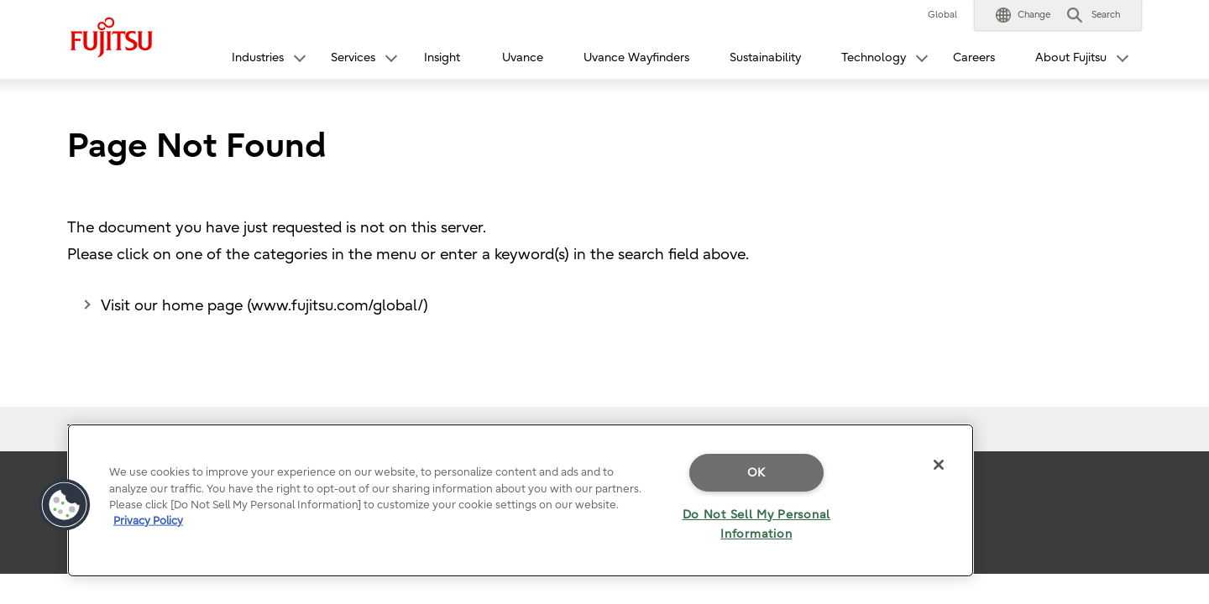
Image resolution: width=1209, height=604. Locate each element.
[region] (520, 500)
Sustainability (765, 57)
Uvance (522, 57)
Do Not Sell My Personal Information (757, 524)
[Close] (938, 464)
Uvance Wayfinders (636, 57)
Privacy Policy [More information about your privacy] (148, 520)
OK (756, 473)
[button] (1023, 15)
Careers (974, 57)
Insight (442, 57)
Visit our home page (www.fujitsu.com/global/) (264, 306)
